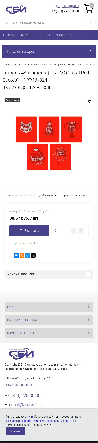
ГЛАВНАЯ (9, 35)
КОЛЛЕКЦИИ (64, 35)
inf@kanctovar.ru (28, 404)
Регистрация (70, 5)
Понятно (15, 431)
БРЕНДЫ (44, 35)
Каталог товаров (49, 51)
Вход (57, 5)
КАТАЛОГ (27, 35)
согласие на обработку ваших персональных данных (40, 420)
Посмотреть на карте (18, 384)
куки (30, 416)
